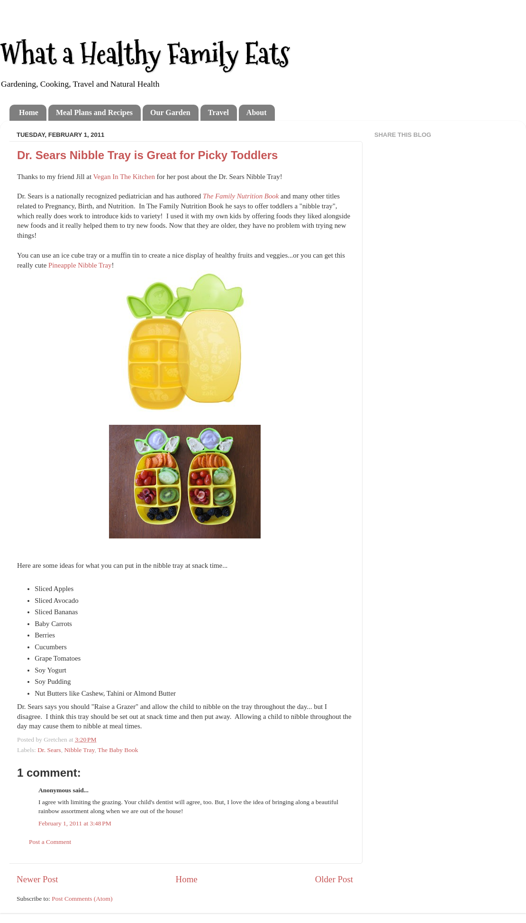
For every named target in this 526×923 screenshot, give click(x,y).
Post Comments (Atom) (82, 898)
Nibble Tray (79, 749)
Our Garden (170, 112)
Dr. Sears (49, 749)
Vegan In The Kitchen (124, 176)
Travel (218, 112)
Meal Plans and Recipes (94, 112)
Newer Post (37, 879)
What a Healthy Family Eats (145, 53)
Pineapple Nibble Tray (80, 265)
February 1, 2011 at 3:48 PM (74, 823)
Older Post (334, 879)
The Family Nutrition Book (241, 196)
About (256, 112)
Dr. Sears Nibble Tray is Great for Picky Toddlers (147, 155)
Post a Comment (50, 841)
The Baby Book (118, 749)
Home (28, 112)
